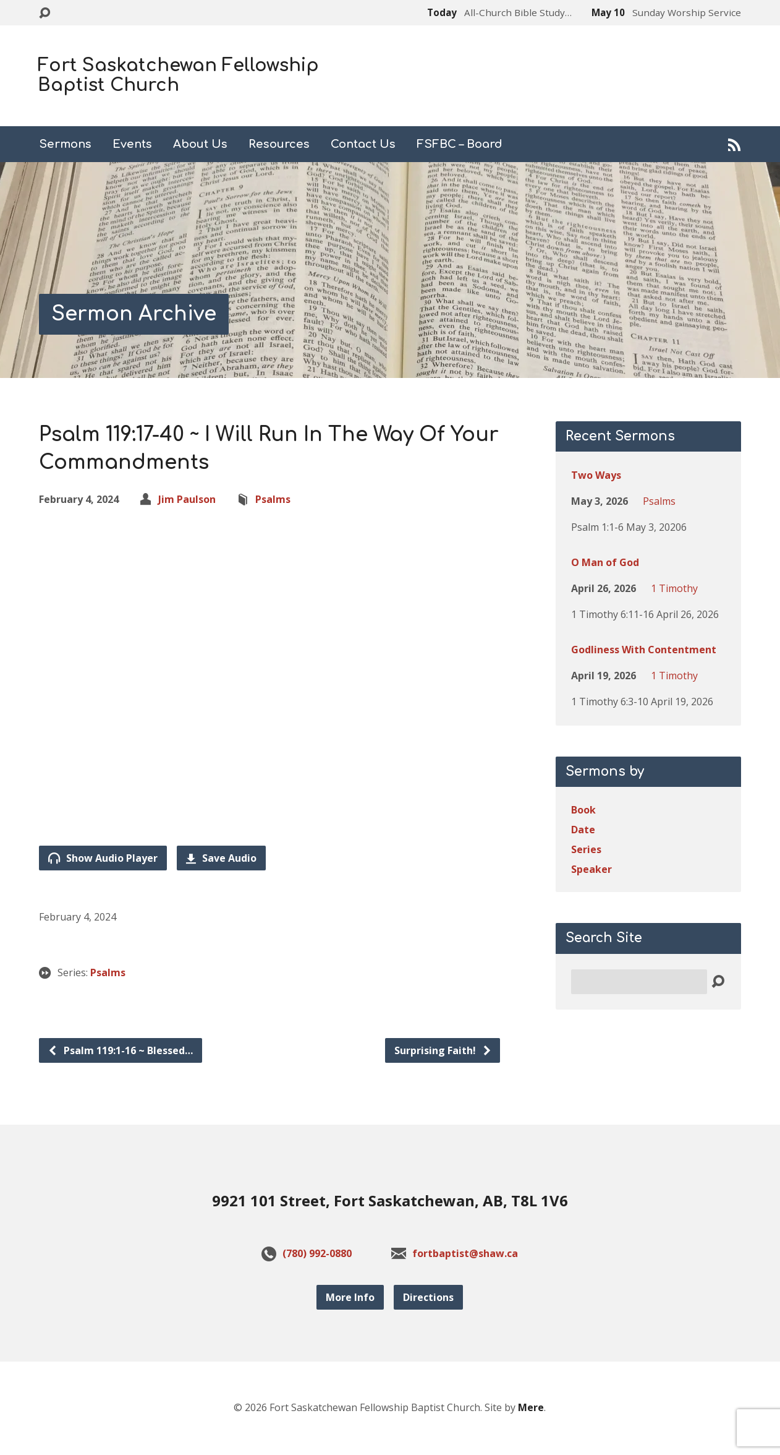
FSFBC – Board (459, 144)
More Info (350, 1297)
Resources (279, 144)
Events (132, 144)
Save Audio (221, 858)
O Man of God (605, 562)
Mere (531, 1407)
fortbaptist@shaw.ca (465, 1253)
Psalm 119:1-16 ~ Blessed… (120, 1050)
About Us (200, 144)
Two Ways (596, 475)
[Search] (639, 981)
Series (586, 849)
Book (583, 810)
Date (583, 829)
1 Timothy (674, 588)
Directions (428, 1297)
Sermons (65, 144)
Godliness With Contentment (643, 649)
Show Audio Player (103, 858)
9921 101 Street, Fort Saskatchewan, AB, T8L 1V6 (390, 1200)
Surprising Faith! (443, 1050)
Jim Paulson (187, 499)
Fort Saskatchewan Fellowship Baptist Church (178, 75)
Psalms (272, 499)
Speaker (591, 869)
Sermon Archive (133, 314)
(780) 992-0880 (317, 1253)
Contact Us (363, 144)
